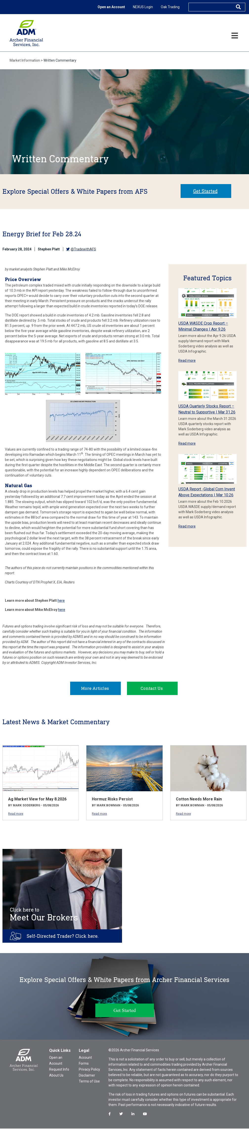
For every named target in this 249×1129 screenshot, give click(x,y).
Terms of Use (89, 1082)
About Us (56, 1076)
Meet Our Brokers (44, 915)
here (61, 600)
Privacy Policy (89, 1070)
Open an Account (111, 7)
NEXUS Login (143, 7)
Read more (187, 360)
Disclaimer (87, 1076)
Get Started (205, 191)
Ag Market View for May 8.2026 (37, 799)
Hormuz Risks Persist (112, 799)
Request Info (59, 1070)
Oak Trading (170, 7)
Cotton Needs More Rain (199, 799)
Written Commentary (59, 60)
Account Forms (85, 1061)
